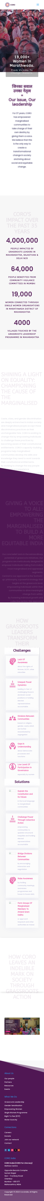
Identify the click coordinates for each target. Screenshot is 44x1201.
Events (7, 1089)
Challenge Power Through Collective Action (25, 823)
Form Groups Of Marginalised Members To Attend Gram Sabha (24, 911)
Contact (8, 1143)
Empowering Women (13, 1109)
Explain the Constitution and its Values (24, 796)
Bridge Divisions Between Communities (24, 858)
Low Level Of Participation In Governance (24, 769)
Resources (8, 1086)
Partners (8, 1082)
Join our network (11, 1140)
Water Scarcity (10, 1120)
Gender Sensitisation (13, 1106)
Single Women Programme (15, 1113)
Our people (9, 1079)
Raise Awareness (24, 881)
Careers (7, 1133)
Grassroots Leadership (14, 1102)
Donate (7, 1136)
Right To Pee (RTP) (12, 1116)
